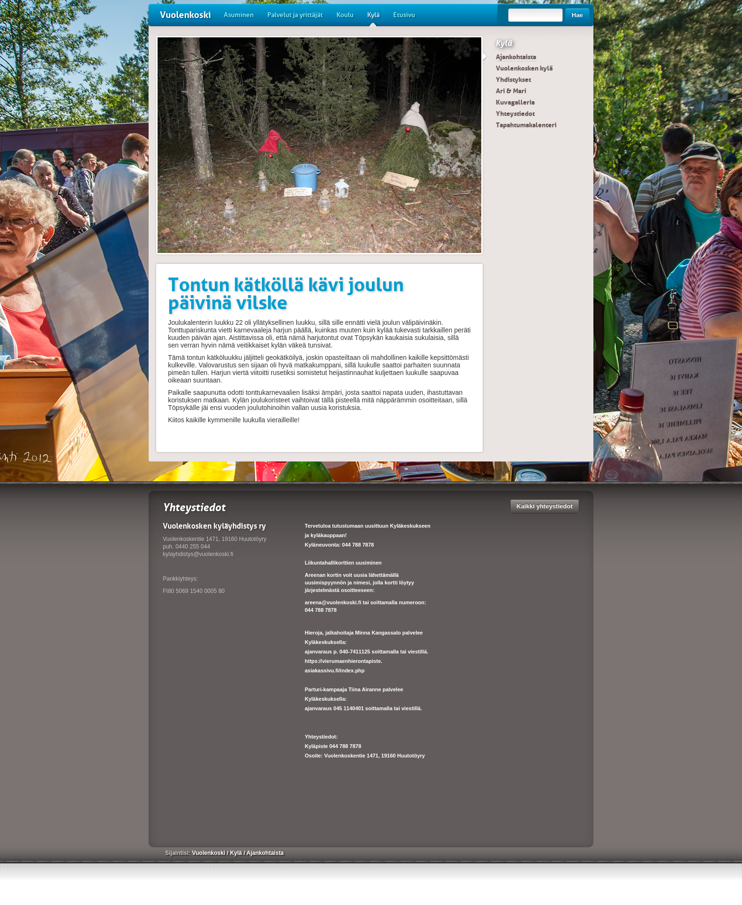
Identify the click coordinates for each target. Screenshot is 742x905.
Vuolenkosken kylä (524, 68)
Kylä (373, 18)
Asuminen (239, 15)
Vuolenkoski (185, 14)
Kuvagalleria (515, 102)
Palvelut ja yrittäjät (295, 15)
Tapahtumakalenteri (526, 125)
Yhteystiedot (515, 113)
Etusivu (404, 15)
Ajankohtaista (516, 56)
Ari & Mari (511, 91)
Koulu (344, 15)
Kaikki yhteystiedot (545, 506)
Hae (577, 14)
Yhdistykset (513, 79)
